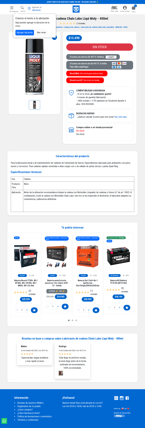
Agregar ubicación (25, 32)
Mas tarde (41, 32)
